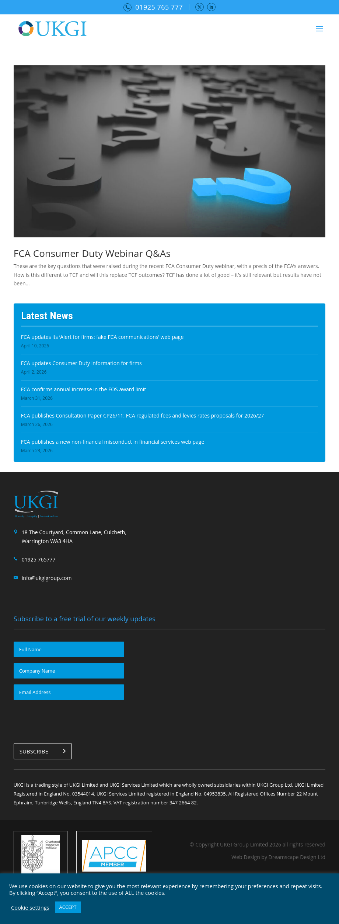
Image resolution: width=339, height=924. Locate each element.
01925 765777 (39, 559)
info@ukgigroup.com (47, 577)
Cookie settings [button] (30, 907)
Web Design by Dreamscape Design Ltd (278, 857)
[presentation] (70, 720)
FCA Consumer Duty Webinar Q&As (92, 253)
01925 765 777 (159, 7)
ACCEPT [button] (68, 907)
